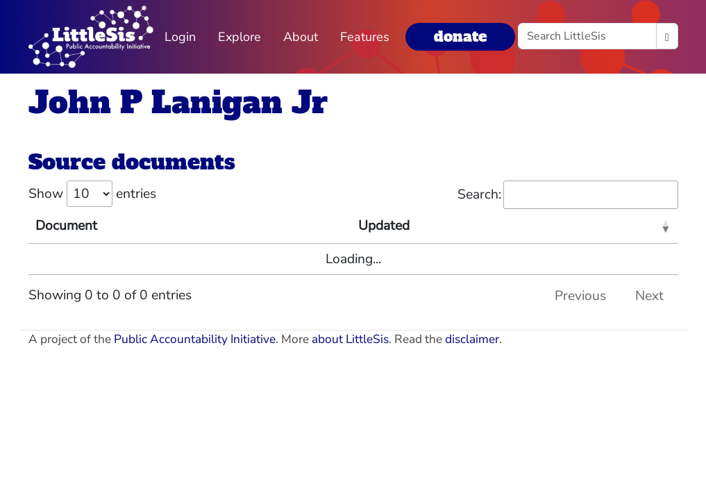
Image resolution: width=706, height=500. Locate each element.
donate (460, 36)
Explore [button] (239, 36)
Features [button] (364, 36)
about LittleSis (350, 339)
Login (180, 36)
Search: (567, 195)
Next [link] (649, 296)
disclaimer (472, 339)
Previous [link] (580, 296)
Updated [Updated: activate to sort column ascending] (384, 226)
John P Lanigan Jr (178, 102)
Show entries (92, 194)
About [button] (300, 36)
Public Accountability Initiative (195, 339)
